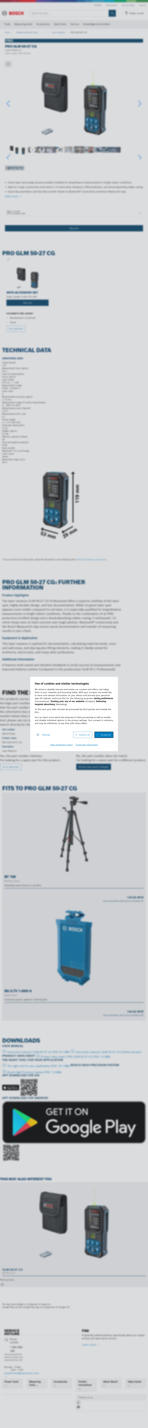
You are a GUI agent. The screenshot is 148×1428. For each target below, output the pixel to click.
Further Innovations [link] (85, 1383)
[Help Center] (129, 1385)
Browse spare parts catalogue (94, 767)
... (44, 32)
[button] (140, 104)
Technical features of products (92, 559)
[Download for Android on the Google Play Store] (74, 1122)
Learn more (89, 1344)
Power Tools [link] (11, 1381)
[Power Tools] (5, 1385)
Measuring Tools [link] (35, 1383)
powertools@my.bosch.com (21, 1373)
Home (7, 32)
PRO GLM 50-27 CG (79, 32)
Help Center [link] (134, 1381)
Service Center (128, 5)
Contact (142, 5)
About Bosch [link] (110, 1381)
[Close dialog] (8, 64)
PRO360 (97, 5)
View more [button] (12, 196)
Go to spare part (10, 767)
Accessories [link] (60, 1381)
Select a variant (13, 211)
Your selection (16, 328)
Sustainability (111, 5)
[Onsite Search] (112, 13)
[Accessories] (55, 1385)
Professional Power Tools (26, 32)
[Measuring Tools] (37, 1385)
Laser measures (58, 32)
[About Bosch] (104, 1385)
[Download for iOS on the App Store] (11, 1087)
